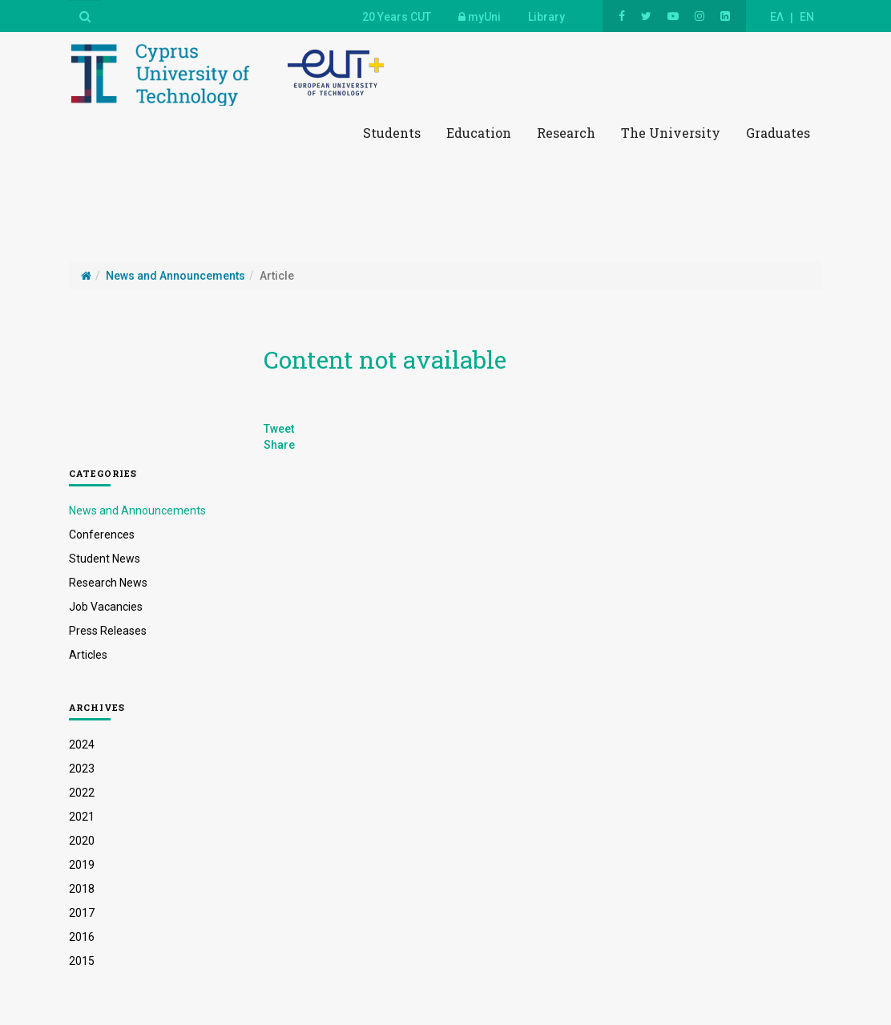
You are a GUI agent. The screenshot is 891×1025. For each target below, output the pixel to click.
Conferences (102, 534)
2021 (82, 816)
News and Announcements (137, 510)
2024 (82, 744)
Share (279, 444)
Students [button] (392, 132)
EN (807, 16)
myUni (479, 16)
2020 (82, 840)
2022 (82, 792)
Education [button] (478, 132)
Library (546, 16)
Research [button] (566, 132)
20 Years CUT (396, 16)
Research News (108, 582)
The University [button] (670, 132)
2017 (82, 912)
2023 (82, 768)
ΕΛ (777, 16)
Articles (88, 654)
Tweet (279, 428)
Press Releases (108, 630)
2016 (82, 936)
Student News (104, 558)
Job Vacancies (106, 606)
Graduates (778, 132)
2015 (82, 960)
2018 (82, 888)
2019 (82, 864)
